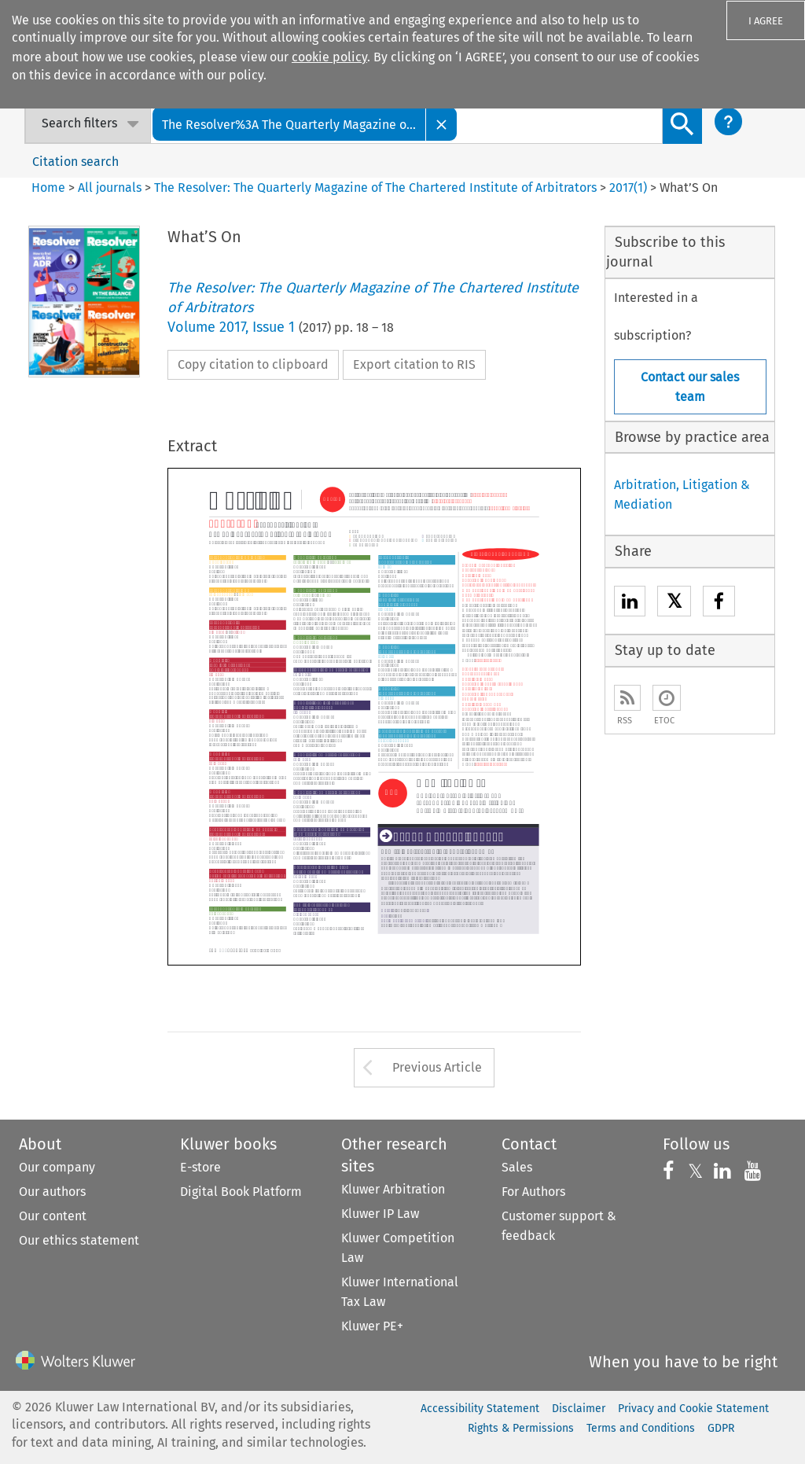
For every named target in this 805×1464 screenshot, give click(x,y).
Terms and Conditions (640, 1428)
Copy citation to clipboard (253, 364)
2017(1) (628, 187)
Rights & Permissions (521, 1428)
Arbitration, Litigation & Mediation (682, 494)
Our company (57, 1167)
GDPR (721, 1428)
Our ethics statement (79, 1240)
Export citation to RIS (414, 364)
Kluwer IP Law (380, 1213)
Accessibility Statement (480, 1408)
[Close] (442, 124)
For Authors (533, 1191)
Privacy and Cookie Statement (693, 1408)
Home (48, 187)
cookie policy (329, 57)
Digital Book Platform (241, 1191)
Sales (517, 1167)
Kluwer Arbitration (393, 1189)
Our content (52, 1215)
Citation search (75, 161)
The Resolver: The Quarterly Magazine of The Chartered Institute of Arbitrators (375, 187)
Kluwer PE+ (372, 1326)
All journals (111, 187)
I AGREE (765, 21)
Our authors (52, 1191)
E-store (200, 1167)
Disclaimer (578, 1408)
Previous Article (437, 1067)
